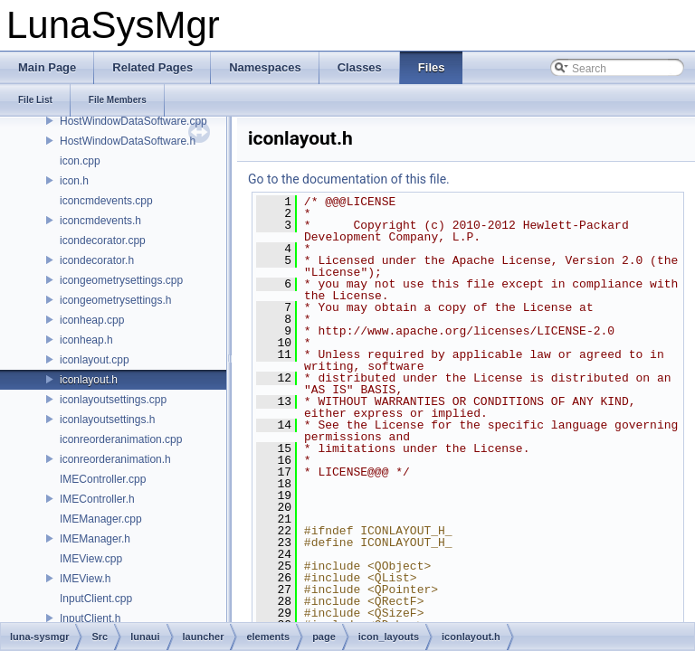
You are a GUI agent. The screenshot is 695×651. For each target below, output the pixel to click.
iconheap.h (86, 340)
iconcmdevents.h (100, 220)
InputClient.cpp (96, 598)
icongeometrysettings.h (115, 300)
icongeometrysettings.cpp (121, 280)
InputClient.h (90, 618)
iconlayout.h (89, 379)
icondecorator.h (97, 260)
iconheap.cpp (92, 320)
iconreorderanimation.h (115, 459)
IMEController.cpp (103, 479)
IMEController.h (97, 499)
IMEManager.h (95, 539)
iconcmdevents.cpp (106, 200)
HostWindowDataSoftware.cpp (133, 121)
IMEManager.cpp (101, 519)
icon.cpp (80, 161)
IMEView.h (85, 578)
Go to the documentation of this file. (349, 179)
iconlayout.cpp (94, 360)
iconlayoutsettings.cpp (113, 399)
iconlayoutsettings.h (107, 419)
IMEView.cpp (91, 558)
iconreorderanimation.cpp (121, 439)
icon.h (74, 181)
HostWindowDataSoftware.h (127, 141)
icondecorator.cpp (103, 240)
